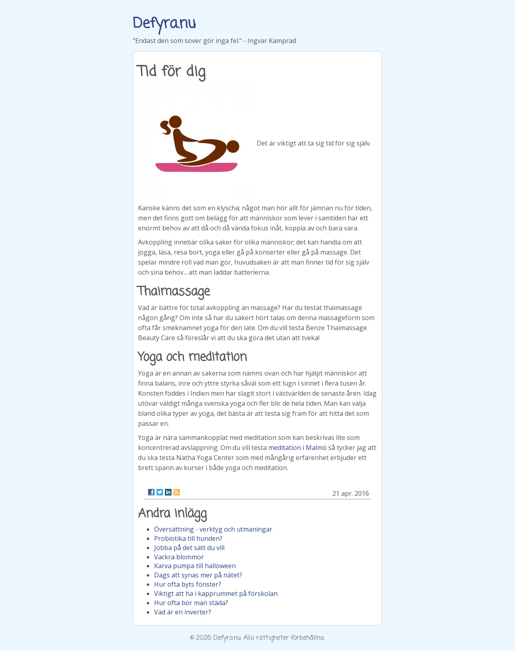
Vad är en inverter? (182, 612)
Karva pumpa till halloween (195, 565)
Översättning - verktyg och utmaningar (213, 529)
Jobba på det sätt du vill (189, 547)
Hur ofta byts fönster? (187, 584)
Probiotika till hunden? (188, 538)
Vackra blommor (179, 556)
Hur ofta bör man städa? (191, 602)
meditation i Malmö (297, 447)
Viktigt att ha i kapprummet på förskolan (216, 593)
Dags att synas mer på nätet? (198, 575)
